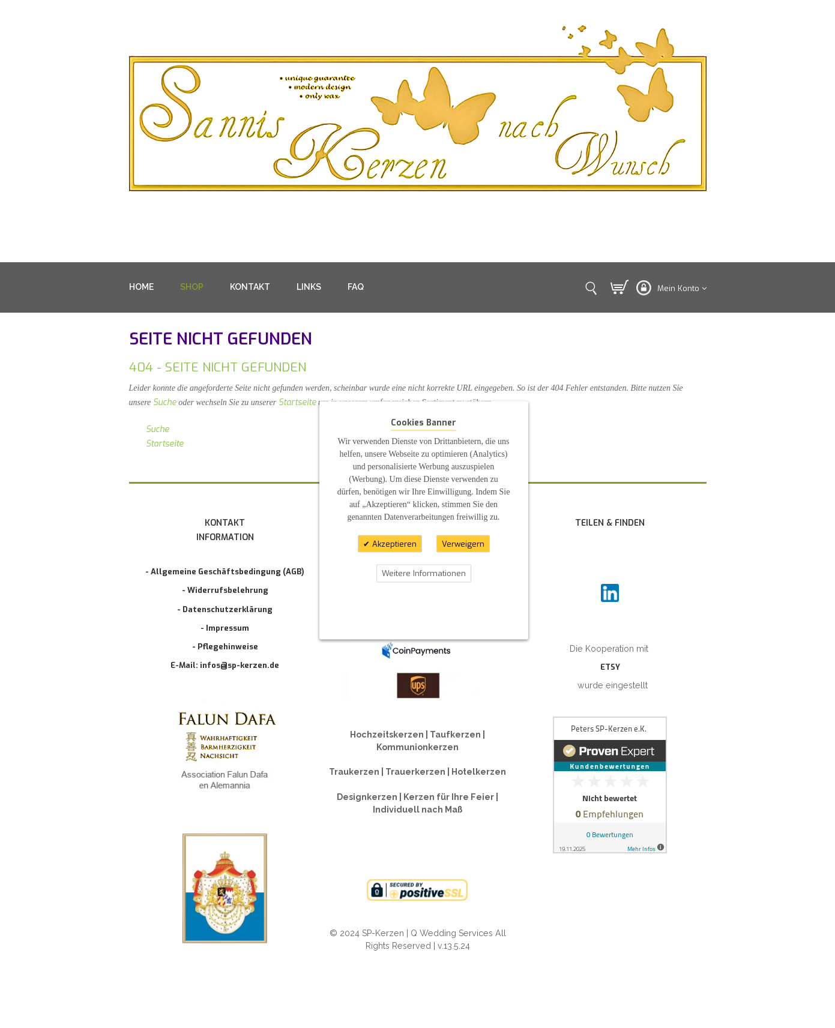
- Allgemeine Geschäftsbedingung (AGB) (224, 572)
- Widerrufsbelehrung (225, 590)
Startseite (297, 402)
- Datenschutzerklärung (225, 609)
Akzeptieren (393, 543)
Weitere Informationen (424, 573)
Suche (164, 402)
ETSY (610, 667)
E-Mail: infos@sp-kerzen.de (224, 665)
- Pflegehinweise (225, 647)
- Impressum (224, 628)
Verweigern (463, 543)
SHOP (191, 287)
